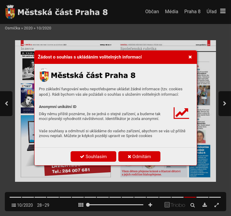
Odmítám (139, 156)
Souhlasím (93, 156)
